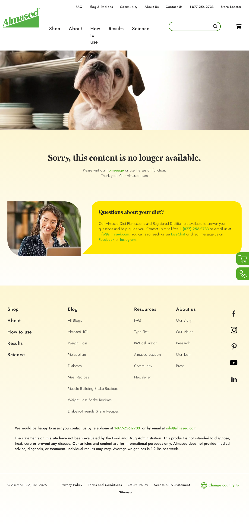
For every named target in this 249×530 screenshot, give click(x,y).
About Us (152, 6)
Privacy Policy (71, 484)
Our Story (184, 320)
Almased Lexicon (147, 354)
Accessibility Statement (172, 484)
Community (129, 6)
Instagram (128, 239)
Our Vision (185, 331)
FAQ (79, 6)
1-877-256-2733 (201, 6)
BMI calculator (145, 343)
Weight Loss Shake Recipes (90, 400)
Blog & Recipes (101, 6)
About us (185, 309)
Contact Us (174, 6)
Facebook (106, 239)
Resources (145, 309)
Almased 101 (78, 331)
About (75, 28)
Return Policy (137, 484)
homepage (115, 170)
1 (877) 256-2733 (194, 229)
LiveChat (178, 234)
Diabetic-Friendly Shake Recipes (93, 411)
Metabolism (77, 354)
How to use (19, 332)
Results (116, 28)
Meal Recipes (78, 377)
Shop (54, 28)
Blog (73, 309)
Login (228, 26)
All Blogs (75, 320)
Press (180, 365)
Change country (221, 485)
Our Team (183, 354)
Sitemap (125, 492)
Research (183, 343)
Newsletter (142, 377)
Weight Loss (78, 343)
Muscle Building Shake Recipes (92, 388)
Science (141, 28)
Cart (239, 26)
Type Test (141, 331)
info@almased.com (114, 234)
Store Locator (231, 6)
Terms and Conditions (105, 484)
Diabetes (75, 365)
